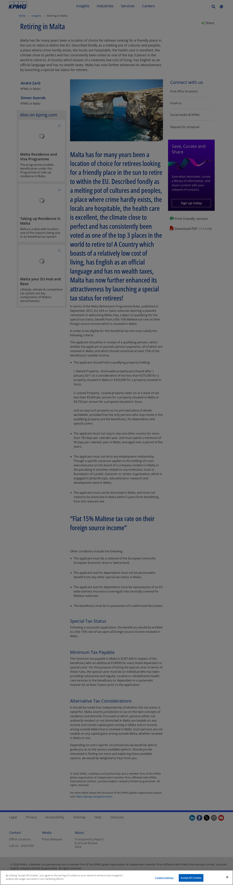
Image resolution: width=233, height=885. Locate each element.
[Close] (227, 877)
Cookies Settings (164, 877)
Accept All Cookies (191, 877)
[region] (116, 877)
